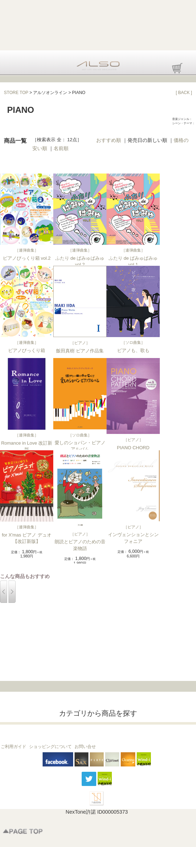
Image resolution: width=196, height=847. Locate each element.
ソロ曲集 (133, 342)
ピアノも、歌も (133, 350)
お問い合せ (85, 746)
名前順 (61, 148)
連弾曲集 (26, 250)
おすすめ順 (108, 140)
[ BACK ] (184, 92)
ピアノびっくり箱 (26, 350)
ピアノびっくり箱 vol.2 (27, 258)
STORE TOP (16, 92)
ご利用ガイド (13, 746)
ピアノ (80, 343)
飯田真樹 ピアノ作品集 (80, 350)
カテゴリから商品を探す (98, 713)
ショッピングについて (50, 746)
